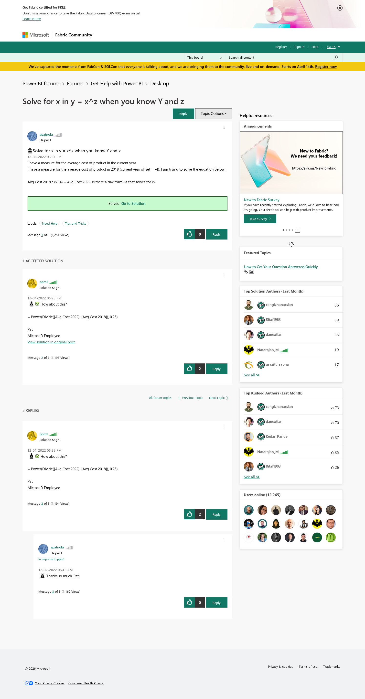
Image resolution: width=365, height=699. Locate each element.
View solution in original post (51, 341)
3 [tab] (289, 230)
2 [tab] (287, 230)
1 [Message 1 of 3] (42, 235)
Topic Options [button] (212, 113)
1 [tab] (284, 230)
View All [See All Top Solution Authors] (252, 375)
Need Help (49, 223)
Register (281, 46)
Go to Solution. (133, 203)
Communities (166, 35)
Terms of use (308, 666)
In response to (51, 559)
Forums (103, 35)
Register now (326, 66)
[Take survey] (260, 218)
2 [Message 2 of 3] (42, 357)
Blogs (188, 35)
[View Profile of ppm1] (44, 281)
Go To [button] (331, 47)
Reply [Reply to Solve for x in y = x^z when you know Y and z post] (217, 234)
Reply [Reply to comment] (217, 369)
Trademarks (331, 666)
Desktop (159, 83)
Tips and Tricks (75, 223)
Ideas (145, 35)
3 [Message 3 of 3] (53, 591)
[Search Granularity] (204, 57)
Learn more (31, 18)
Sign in (299, 46)
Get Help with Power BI (117, 83)
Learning (207, 35)
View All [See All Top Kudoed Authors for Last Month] (252, 477)
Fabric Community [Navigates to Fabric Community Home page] (73, 35)
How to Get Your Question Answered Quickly (281, 266)
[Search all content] (284, 57)
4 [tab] (292, 230)
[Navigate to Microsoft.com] (35, 35)
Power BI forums (41, 83)
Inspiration (124, 35)
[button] (183, 114)
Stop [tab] (297, 230)
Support (228, 35)
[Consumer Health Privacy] (86, 683)
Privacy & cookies (280, 666)
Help (315, 46)
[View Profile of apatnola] (46, 134)
